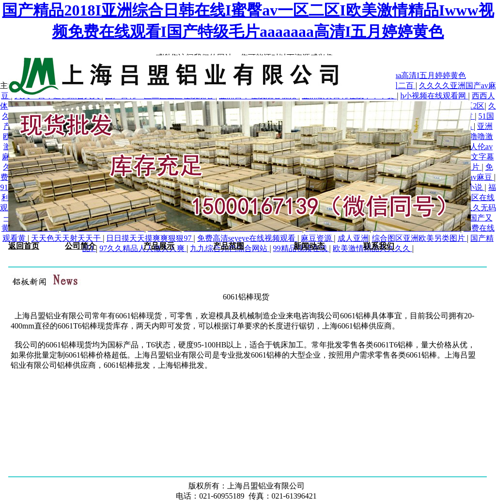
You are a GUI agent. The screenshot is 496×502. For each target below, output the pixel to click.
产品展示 (158, 246)
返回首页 (23, 246)
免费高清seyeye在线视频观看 (247, 238)
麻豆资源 (317, 238)
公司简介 (80, 246)
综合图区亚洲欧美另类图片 (419, 238)
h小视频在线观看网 (434, 96)
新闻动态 (309, 246)
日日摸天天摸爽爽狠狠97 (149, 238)
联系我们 (378, 246)
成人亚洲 (353, 238)
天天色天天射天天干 (67, 238)
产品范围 (228, 246)
